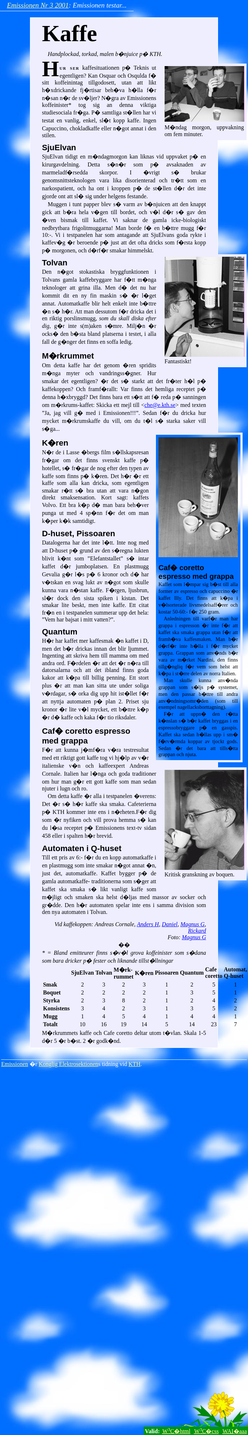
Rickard (197, 931)
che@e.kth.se (159, 405)
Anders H (148, 924)
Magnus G (192, 924)
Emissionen (14, 1064)
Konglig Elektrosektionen (68, 1064)
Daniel (170, 924)
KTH (134, 1064)
